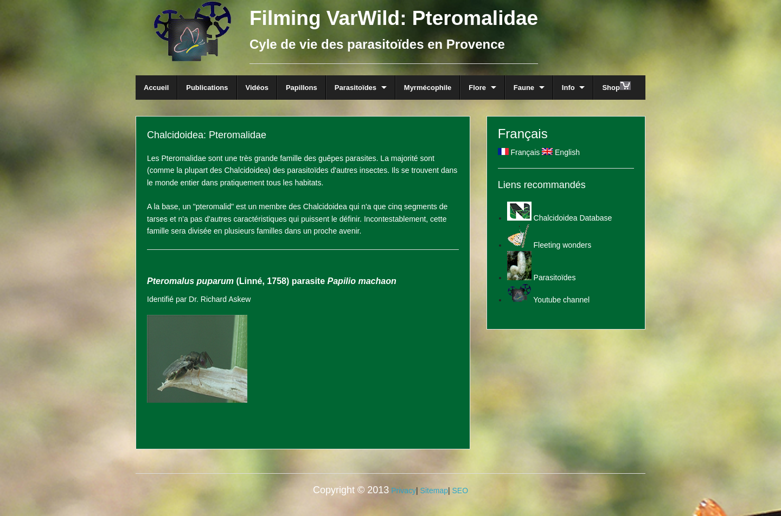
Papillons (301, 87)
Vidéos (257, 87)
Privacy (403, 490)
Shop (616, 86)
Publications (207, 87)
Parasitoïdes (355, 87)
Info (568, 87)
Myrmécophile (427, 87)
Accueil (156, 87)
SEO (460, 490)
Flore (477, 87)
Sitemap (434, 490)
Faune (524, 87)
